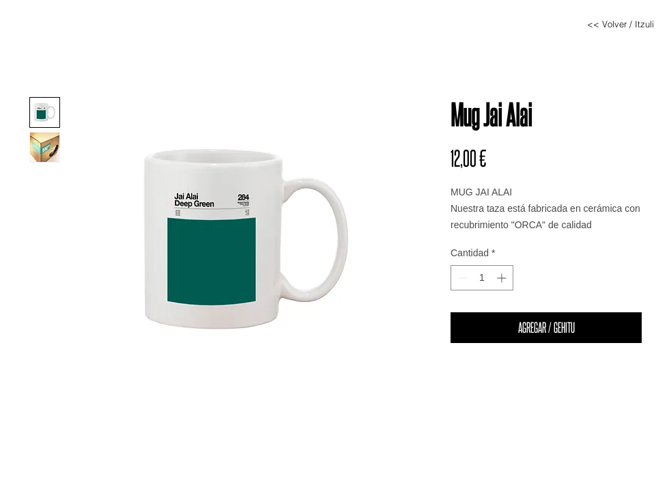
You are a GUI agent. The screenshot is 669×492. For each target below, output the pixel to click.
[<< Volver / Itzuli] (620, 24)
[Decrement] (461, 278)
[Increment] (502, 278)
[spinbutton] (482, 278)
